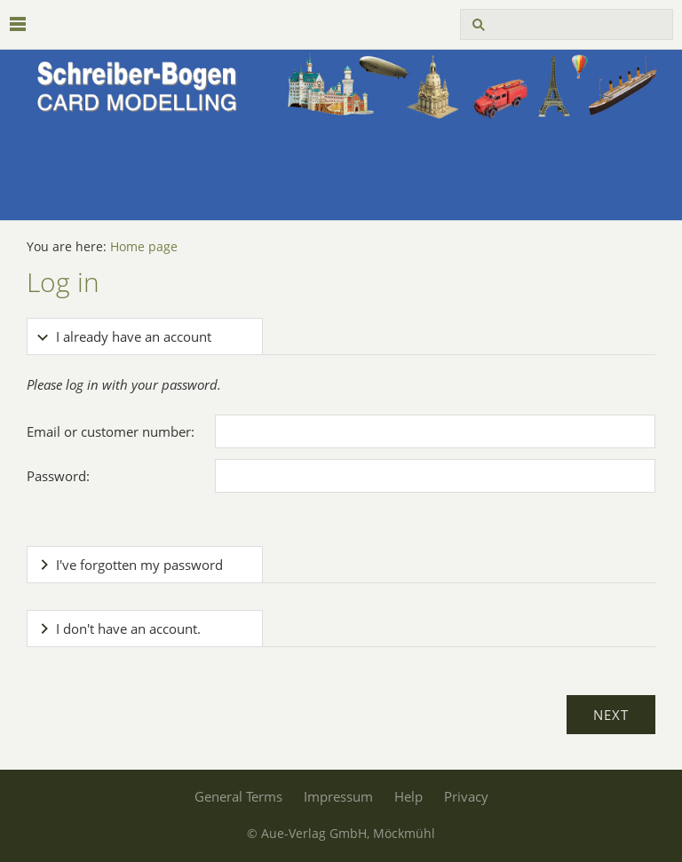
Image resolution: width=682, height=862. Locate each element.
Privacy (466, 796)
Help (408, 796)
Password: (58, 476)
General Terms (238, 796)
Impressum (338, 796)
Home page (144, 247)
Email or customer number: (110, 431)
